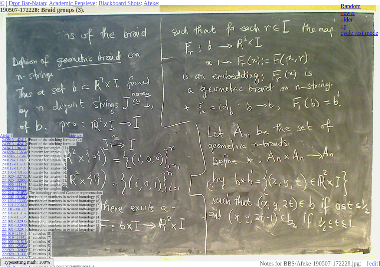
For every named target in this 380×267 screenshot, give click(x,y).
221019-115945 (14, 233)
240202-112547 (14, 156)
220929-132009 (14, 250)
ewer (348, 13)
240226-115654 (14, 152)
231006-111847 (14, 184)
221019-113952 (14, 237)
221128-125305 (14, 201)
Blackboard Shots (120, 3)
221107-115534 (14, 217)
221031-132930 (14, 225)
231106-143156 (14, 172)
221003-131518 (14, 242)
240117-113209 (14, 164)
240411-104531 (14, 148)
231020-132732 (14, 176)
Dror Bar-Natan (27, 3)
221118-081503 (14, 209)
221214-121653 (14, 193)
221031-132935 (14, 221)
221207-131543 (14, 197)
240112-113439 (14, 168)
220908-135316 (14, 258)
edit (373, 263)
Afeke (151, 3)
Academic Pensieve (72, 3)
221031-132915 (14, 229)
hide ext (76, 136)
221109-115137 (14, 213)
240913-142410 (14, 144)
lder (347, 19)
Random (351, 6)
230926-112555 (14, 189)
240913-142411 (14, 140)
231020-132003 (14, 180)
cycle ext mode (359, 33)
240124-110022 (14, 160)
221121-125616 (14, 205)
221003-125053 (14, 246)
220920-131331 (14, 254)
